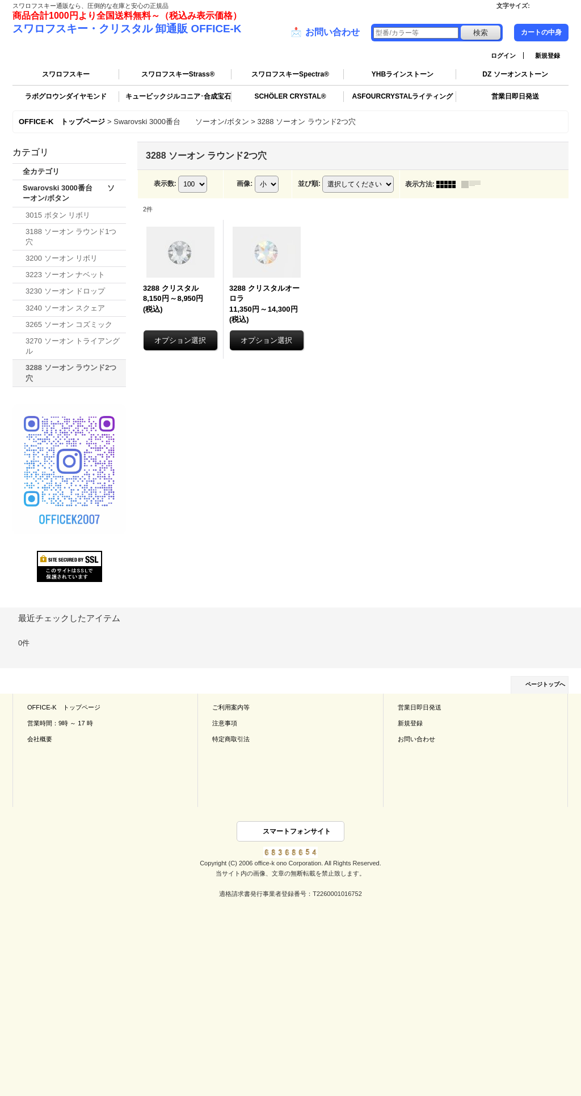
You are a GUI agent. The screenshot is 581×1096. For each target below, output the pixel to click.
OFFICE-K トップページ (63, 707)
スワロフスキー (66, 74)
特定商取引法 (231, 739)
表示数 (165, 184)
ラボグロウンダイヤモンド (66, 96)
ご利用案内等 (231, 707)
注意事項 (224, 723)
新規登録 (547, 55)
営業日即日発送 (515, 96)
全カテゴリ (41, 171)
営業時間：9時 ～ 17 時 (60, 723)
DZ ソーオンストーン (515, 74)
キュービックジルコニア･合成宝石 (178, 96)
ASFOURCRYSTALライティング (402, 96)
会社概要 (39, 739)
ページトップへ (545, 684)
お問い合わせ (325, 32)
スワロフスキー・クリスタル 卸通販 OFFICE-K (126, 29)
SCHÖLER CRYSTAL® (290, 96)
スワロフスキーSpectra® (290, 74)
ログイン (503, 55)
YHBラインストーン (402, 74)
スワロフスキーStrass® (178, 74)
